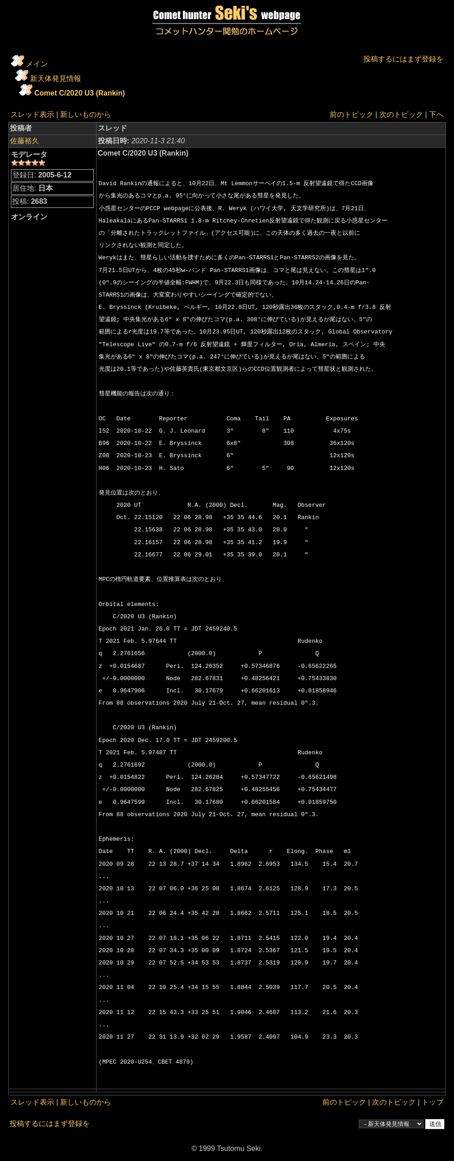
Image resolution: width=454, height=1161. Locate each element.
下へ (436, 114)
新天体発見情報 (55, 78)
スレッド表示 (32, 114)
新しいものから (85, 114)
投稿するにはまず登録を (403, 59)
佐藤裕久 (24, 141)
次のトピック (401, 114)
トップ (433, 1102)
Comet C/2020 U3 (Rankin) (79, 93)
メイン (37, 64)
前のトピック (351, 114)
